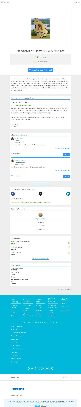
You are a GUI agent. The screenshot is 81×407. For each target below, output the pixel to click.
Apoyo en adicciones (16, 326)
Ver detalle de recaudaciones (41, 258)
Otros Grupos (14, 362)
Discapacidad (14, 339)
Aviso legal (39, 310)
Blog (12, 316)
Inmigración (14, 352)
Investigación (14, 355)
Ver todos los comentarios (40, 184)
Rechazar (43, 405)
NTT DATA (63, 303)
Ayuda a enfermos (16, 329)
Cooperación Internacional (18, 332)
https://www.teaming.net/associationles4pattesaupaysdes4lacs (31, 202)
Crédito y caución (65, 307)
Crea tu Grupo (27, 305)
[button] (69, 243)
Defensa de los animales (18, 336)
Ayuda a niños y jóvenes (17, 349)
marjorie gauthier (20, 160)
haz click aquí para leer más (41, 402)
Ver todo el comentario (62, 148)
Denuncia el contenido (64, 289)
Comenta (66, 154)
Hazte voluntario (52, 316)
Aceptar (37, 405)
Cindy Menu (18, 138)
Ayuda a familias (15, 345)
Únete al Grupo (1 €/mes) (40, 70)
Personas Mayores (16, 358)
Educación (14, 342)
